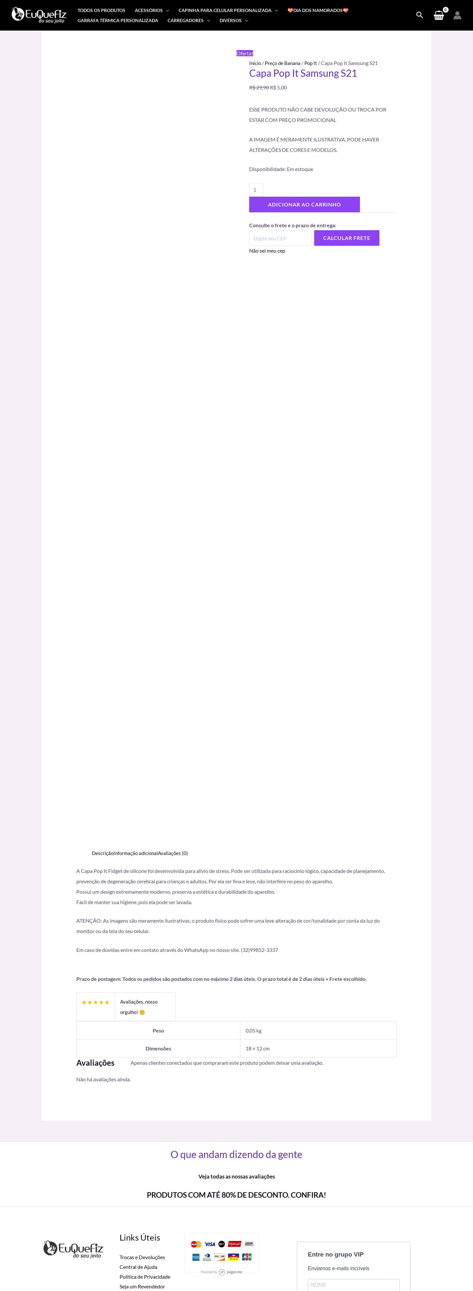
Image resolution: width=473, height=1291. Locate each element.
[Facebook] (357, 1251)
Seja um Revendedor (142, 1136)
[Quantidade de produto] (256, 190)
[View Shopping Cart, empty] (439, 15)
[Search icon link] (419, 15)
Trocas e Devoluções (142, 1107)
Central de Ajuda (138, 1117)
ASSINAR (326, 1181)
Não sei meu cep (267, 251)
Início (255, 63)
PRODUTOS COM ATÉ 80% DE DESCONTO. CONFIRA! (236, 1044)
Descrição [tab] (103, 703)
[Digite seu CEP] (280, 238)
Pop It (313, 63)
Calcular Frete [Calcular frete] (346, 238)
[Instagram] (371, 1251)
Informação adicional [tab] (137, 703)
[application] (166, 10)
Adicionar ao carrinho (304, 205)
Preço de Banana (284, 63)
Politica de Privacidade (145, 1126)
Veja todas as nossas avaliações (236, 1026)
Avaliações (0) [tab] (176, 703)
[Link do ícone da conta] (457, 15)
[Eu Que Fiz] (39, 14)
